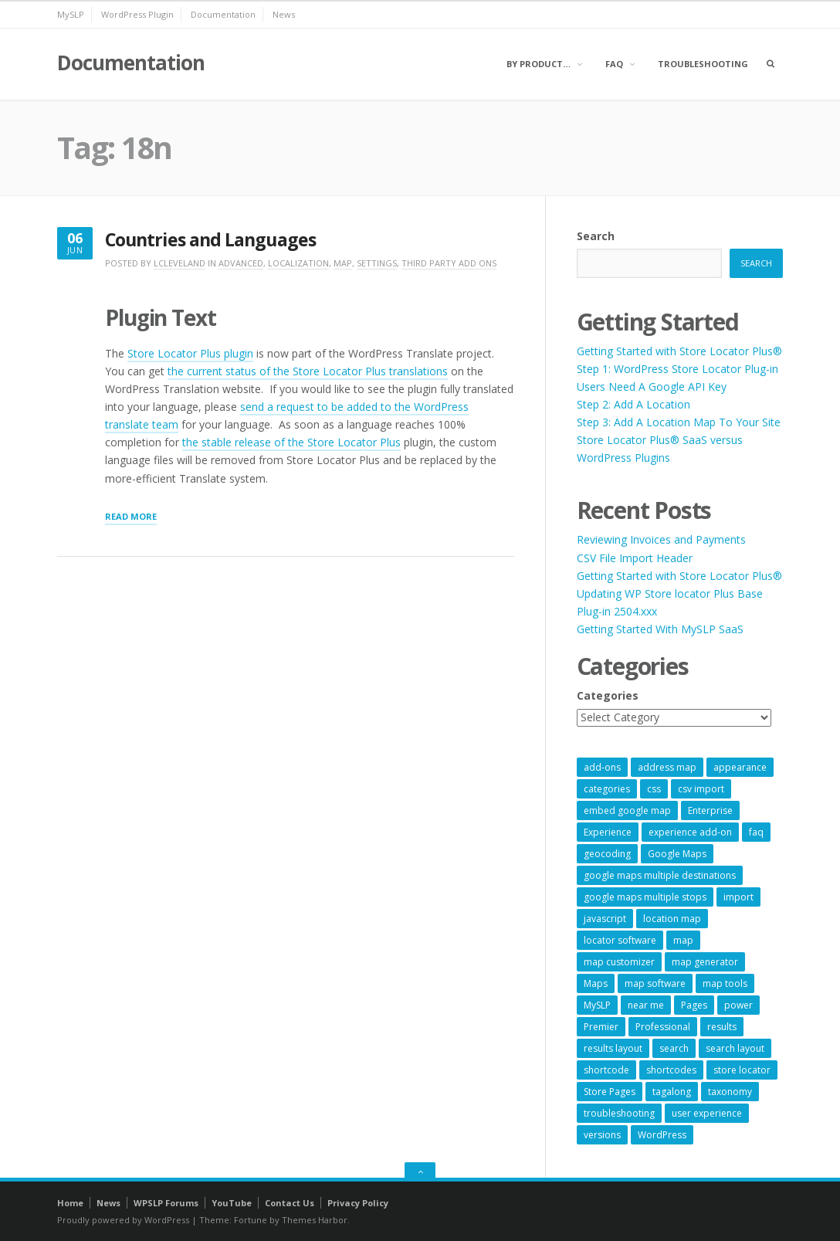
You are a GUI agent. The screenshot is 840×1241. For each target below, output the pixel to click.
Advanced (240, 263)
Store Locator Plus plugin (190, 353)
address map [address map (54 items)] (667, 767)
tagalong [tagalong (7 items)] (671, 1091)
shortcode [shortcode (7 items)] (606, 1070)
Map (343, 263)
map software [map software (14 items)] (655, 983)
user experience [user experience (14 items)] (707, 1113)
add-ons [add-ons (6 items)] (602, 767)
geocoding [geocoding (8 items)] (607, 853)
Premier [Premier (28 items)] (601, 1026)
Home (70, 1203)
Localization (298, 263)
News (284, 14)
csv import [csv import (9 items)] (701, 788)
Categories (607, 695)
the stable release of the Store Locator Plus (291, 442)
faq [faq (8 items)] (756, 832)
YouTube (232, 1203)
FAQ (614, 64)
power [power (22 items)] (738, 1005)
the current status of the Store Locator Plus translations (308, 371)
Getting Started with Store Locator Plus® (679, 351)
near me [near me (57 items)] (646, 1005)
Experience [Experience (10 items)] (608, 832)
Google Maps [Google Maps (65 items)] (677, 853)
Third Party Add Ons (448, 263)
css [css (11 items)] (654, 788)
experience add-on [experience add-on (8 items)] (690, 832)
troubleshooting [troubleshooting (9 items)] (619, 1113)
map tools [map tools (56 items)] (725, 983)
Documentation (223, 14)
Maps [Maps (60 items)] (596, 983)
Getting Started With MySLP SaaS (660, 629)
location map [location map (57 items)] (672, 918)
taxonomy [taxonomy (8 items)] (730, 1091)
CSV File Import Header (635, 558)
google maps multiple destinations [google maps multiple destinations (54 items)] (660, 875)
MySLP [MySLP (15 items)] (597, 1005)
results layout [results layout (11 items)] (613, 1048)
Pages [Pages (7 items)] (694, 1005)
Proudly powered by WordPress (123, 1220)
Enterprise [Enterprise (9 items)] (710, 810)
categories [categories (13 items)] (607, 788)
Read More (131, 517)
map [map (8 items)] (683, 940)
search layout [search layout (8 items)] (735, 1048)
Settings (377, 263)
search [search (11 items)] (674, 1048)
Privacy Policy (357, 1203)
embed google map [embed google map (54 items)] (627, 810)
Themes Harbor (314, 1220)
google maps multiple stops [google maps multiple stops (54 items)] (645, 897)
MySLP (70, 14)
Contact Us (289, 1203)
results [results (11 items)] (722, 1026)
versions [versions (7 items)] (602, 1134)
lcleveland (179, 263)
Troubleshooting (703, 64)
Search (596, 236)
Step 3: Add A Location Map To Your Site (679, 422)
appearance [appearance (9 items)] (740, 767)
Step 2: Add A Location (633, 404)
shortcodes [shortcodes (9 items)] (671, 1070)
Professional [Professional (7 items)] (662, 1026)
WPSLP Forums (166, 1203)
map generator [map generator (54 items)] (705, 961)
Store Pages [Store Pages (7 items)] (609, 1091)
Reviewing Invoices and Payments (661, 539)
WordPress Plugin (137, 14)
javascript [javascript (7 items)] (605, 918)
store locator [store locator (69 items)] (742, 1070)
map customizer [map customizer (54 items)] (619, 961)
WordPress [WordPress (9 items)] (662, 1134)
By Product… (538, 64)
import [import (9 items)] (738, 897)
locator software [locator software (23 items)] (620, 940)
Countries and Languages (210, 240)
